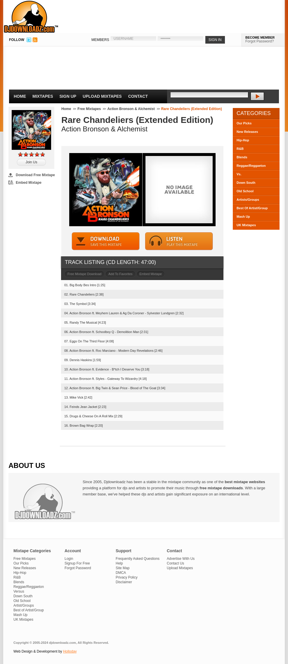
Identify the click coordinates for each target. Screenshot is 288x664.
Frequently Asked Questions (137, 559)
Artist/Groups (23, 605)
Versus (18, 591)
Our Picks (244, 123)
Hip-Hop (243, 140)
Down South (246, 182)
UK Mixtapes (246, 225)
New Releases (247, 131)
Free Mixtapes (89, 109)
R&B (240, 148)
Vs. (239, 174)
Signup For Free (77, 563)
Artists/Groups (248, 199)
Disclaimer (124, 582)
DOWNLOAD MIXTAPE (106, 241)
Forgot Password (78, 568)
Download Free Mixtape (35, 175)
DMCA (121, 573)
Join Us (31, 162)
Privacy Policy (127, 577)
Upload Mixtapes (102, 96)
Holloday (70, 651)
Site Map (122, 568)
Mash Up (243, 216)
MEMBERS (100, 40)
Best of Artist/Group (28, 610)
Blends (242, 157)
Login (69, 559)
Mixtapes (42, 96)
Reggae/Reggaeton (251, 165)
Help (119, 563)
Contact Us (175, 563)
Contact (138, 96)
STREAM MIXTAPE (179, 241)
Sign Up (68, 96)
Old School (245, 191)
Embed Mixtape (28, 183)
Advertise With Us (181, 559)
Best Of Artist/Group (252, 208)
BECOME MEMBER (260, 37)
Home (20, 96)
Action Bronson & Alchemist (131, 109)
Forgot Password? (259, 41)
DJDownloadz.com (31, 16)
